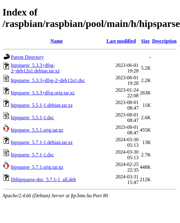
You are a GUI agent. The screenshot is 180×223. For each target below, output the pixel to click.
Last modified (121, 41)
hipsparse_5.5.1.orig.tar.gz (37, 130)
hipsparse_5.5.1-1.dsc (32, 117)
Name (56, 41)
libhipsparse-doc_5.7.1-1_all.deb (43, 179)
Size (145, 41)
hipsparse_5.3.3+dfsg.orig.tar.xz (43, 92)
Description (164, 41)
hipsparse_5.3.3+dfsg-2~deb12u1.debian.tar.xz (35, 68)
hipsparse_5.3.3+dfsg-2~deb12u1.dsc (48, 80)
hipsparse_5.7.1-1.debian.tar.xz (42, 142)
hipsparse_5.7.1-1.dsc (32, 154)
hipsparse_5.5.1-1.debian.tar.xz (42, 105)
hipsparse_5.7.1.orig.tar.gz (37, 167)
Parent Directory (27, 57)
